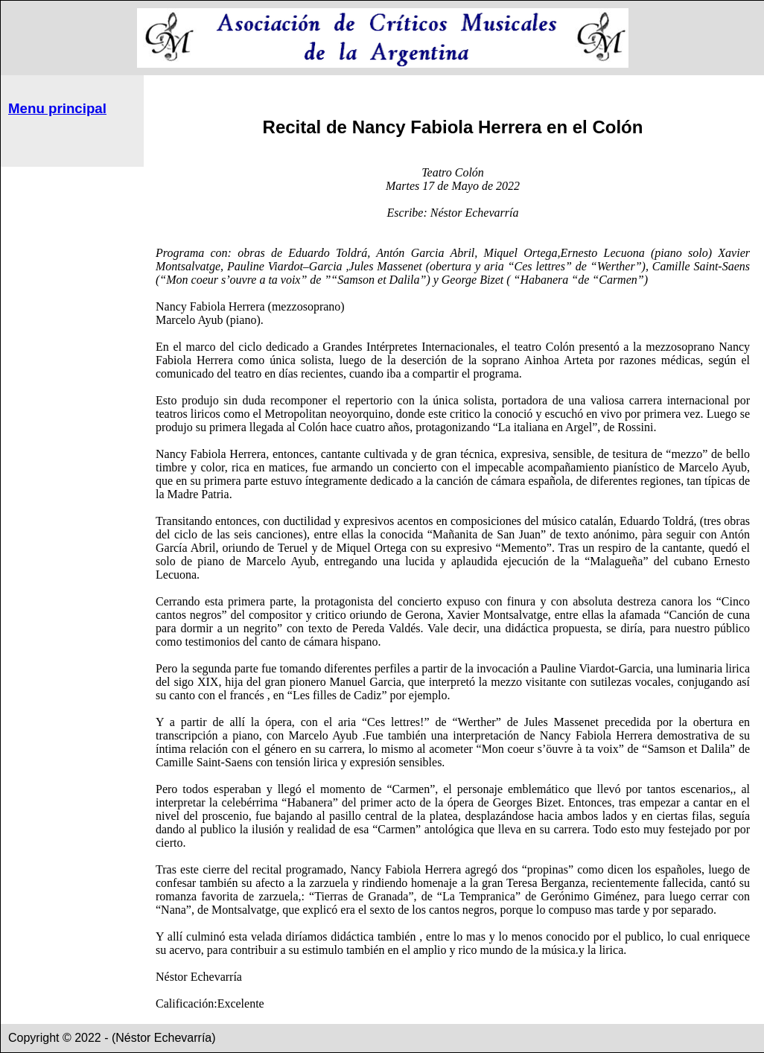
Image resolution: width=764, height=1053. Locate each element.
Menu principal (57, 108)
